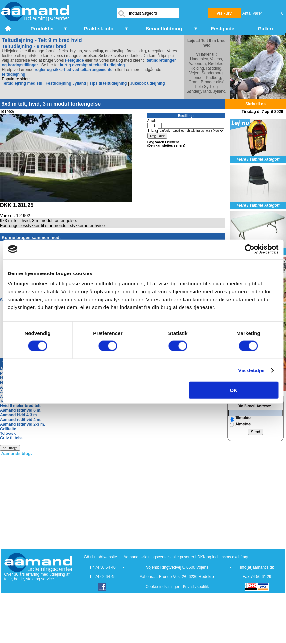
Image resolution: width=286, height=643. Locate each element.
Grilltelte (8, 429)
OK (234, 390)
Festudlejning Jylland (66, 83)
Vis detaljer (251, 370)
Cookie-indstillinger (162, 586)
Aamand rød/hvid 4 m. (20, 419)
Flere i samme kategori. (259, 159)
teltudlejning (13, 74)
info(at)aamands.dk (257, 567)
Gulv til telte (11, 438)
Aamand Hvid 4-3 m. (19, 415)
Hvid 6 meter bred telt (20, 405)
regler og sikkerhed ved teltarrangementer (74, 69)
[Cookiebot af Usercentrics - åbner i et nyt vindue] (249, 249)
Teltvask (8, 433)
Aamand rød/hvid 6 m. (20, 410)
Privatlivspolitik (196, 586)
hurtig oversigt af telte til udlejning (92, 65)
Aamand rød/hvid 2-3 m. (22, 424)
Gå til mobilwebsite (100, 557)
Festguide (74, 60)
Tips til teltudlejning (108, 83)
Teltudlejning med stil (22, 83)
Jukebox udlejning (147, 83)
